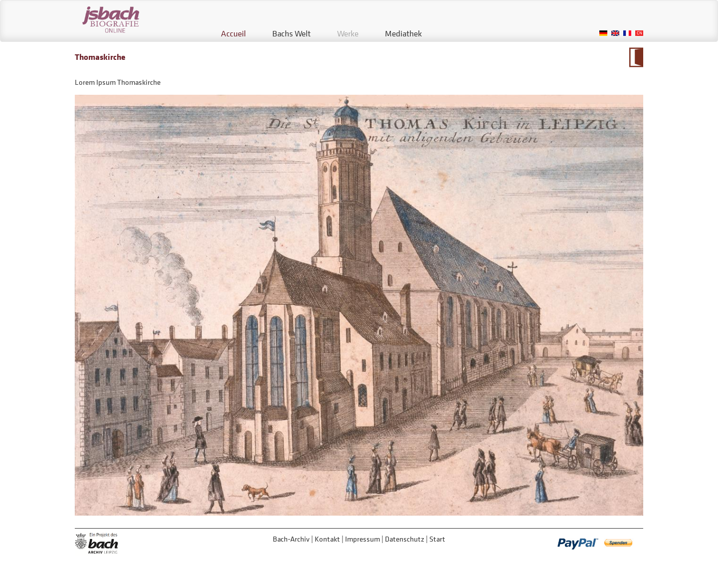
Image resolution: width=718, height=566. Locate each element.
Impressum (362, 539)
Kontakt (327, 539)
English (615, 33)
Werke (348, 33)
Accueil (233, 33)
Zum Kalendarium (636, 57)
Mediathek (403, 33)
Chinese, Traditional (639, 33)
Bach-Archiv (291, 539)
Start (437, 539)
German (603, 33)
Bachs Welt (291, 33)
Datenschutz (404, 539)
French (627, 33)
